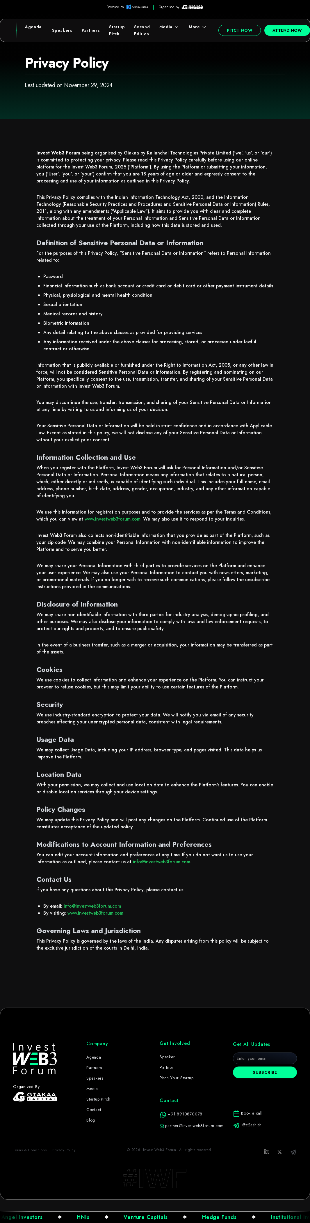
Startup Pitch (117, 30)
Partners (91, 30)
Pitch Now (239, 30)
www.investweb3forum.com (112, 519)
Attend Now (287, 30)
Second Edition (142, 30)
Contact (93, 1114)
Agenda (33, 27)
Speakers (62, 30)
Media (169, 27)
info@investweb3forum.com (161, 861)
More (198, 27)
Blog (90, 1125)
